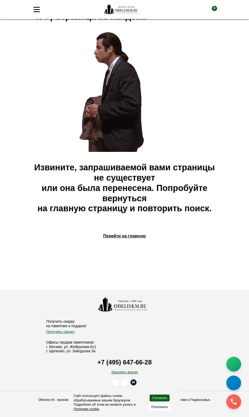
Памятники (65, 27)
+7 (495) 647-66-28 (124, 362)
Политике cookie (86, 409)
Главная (41, 27)
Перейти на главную (124, 255)
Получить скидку (60, 332)
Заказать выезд (124, 372)
